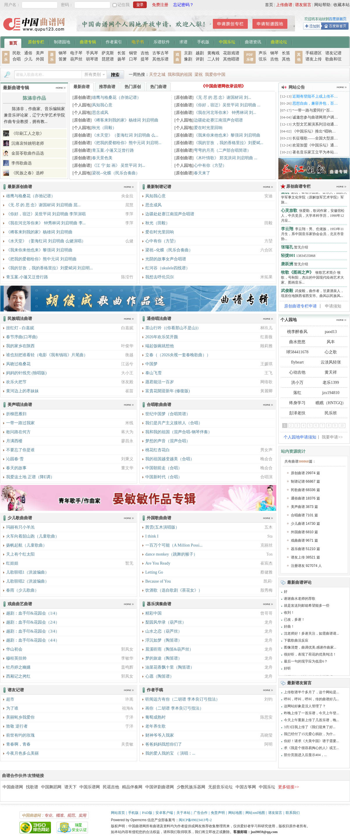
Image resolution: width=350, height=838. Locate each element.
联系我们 (293, 813)
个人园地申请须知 (300, 437)
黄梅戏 (213, 53)
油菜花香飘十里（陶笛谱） (169, 667)
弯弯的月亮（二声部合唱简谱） (222, 150)
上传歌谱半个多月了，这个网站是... (311, 692)
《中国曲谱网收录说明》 (223, 86)
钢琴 (63, 53)
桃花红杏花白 (157, 450)
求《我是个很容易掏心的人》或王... (311, 748)
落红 (297, 393)
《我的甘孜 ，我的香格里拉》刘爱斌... (228, 143)
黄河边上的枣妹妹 (22, 391)
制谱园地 (62, 41)
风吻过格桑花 (18, 364)
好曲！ (289, 626)
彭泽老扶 (297, 413)
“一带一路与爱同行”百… (313, 110)
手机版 (203, 41)
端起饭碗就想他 (159, 346)
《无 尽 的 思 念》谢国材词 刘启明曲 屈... (43, 205)
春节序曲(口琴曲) (21, 337)
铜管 (133, 53)
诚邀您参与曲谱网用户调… (315, 117)
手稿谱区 (313, 53)
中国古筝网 (246, 787)
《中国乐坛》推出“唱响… (314, 131)
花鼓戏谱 (231, 53)
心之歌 (331, 352)
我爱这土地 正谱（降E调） (30, 477)
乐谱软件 (161, 41)
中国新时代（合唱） (163, 477)
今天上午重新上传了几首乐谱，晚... (311, 720)
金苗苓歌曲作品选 (27, 153)
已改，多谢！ (294, 619)
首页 (269, 5)
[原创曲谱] (82, 97)
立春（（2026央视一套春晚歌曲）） (178, 355)
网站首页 (118, 813)
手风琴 (92, 53)
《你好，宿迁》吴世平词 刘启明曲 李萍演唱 (46, 214)
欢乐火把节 (16, 382)
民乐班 (331, 413)
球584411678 (297, 352)
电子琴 (76, 53)
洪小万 (297, 382)
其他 (286, 59)
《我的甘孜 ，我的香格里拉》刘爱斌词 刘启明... (49, 268)
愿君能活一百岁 (159, 382)
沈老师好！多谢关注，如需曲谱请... (311, 633)
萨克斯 (108, 53)
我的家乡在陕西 (20, 346)
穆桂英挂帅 (16, 658)
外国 (40, 59)
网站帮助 (322, 5)
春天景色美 (102, 158)
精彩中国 (153, 613)
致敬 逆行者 (17, 726)
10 (342, 425)
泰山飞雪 (153, 373)
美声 (40, 53)
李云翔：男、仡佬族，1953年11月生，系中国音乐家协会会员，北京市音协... (312, 236)
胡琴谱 (92, 59)
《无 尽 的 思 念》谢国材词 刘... (222, 97)
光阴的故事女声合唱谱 (165, 259)
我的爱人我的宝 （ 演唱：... (170, 753)
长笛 (121, 53)
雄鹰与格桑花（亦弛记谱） (116, 97)
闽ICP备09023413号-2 (195, 820)
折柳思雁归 (16, 414)
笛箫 (63, 59)
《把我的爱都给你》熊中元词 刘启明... (126, 143)
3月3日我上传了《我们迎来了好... (309, 727)
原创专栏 (36, 41)
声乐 (263, 53)
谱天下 (70, 787)
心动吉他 (297, 372)
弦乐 (263, 59)
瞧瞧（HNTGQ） (331, 403)
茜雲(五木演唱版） (162, 527)
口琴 (133, 59)
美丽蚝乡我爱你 (20, 717)
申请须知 (333, 306)
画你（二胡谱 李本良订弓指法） (174, 708)
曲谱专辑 (88, 41)
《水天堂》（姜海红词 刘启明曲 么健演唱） (46, 241)
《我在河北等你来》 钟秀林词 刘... (225, 112)
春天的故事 (16, 468)
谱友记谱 (333, 53)
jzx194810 (330, 393)
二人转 (213, 59)
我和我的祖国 (180, 74)
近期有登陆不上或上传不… (315, 96)
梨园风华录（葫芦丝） (165, 622)
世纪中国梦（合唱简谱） (167, 414)
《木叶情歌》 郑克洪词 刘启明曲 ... (225, 158)
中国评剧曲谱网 (159, 787)
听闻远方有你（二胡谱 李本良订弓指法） (182, 699)
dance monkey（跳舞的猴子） (171, 554)
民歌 (17, 53)
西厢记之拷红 (18, 676)
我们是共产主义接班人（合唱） (173, 423)
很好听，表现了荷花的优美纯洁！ (310, 654)
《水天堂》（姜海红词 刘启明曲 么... (125, 135)
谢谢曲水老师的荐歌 (299, 599)
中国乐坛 (227, 41)
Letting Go (154, 572)
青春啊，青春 (18, 744)
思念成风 (100, 112)
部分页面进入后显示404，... (305, 755)
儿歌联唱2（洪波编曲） (27, 581)
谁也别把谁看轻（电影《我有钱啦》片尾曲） (47, 355)
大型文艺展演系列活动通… (315, 124)
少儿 (28, 59)
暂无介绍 (294, 250)
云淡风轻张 (331, 362)
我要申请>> (332, 437)
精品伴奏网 (132, 787)
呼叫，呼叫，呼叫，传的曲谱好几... (311, 699)
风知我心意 (102, 105)
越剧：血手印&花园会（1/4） (32, 613)
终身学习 (297, 403)
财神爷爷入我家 (159, 735)
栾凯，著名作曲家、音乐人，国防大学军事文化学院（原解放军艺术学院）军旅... (314, 200)
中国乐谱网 (89, 787)
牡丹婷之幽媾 (18, 667)
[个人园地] (82, 105)
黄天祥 (331, 372)
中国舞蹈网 (51, 787)
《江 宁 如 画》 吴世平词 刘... (118, 165)
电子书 (138, 41)
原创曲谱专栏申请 (300, 306)
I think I (151, 536)
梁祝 (199, 74)
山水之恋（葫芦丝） (163, 631)
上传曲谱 (284, 5)
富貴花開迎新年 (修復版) (167, 391)
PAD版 (147, 813)
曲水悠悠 (297, 342)
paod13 (331, 332)
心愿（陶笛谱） (159, 676)
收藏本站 (341, 5)
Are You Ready (157, 563)
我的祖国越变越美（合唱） (169, 459)
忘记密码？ (183, 5)
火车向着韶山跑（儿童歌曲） (32, 536)
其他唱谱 (231, 59)
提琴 (145, 59)
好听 (287, 668)
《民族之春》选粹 (27, 173)
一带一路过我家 (20, 423)
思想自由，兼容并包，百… (315, 103)
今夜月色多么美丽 (22, 753)
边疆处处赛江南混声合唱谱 (218, 120)
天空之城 (157, 74)
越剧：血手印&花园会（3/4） (32, 631)
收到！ (289, 612)
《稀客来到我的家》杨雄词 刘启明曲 (125, 120)
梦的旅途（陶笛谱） (163, 658)
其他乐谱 (160, 59)
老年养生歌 (155, 726)
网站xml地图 (255, 813)
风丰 (331, 342)
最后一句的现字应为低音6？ (306, 661)
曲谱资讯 (253, 41)
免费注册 (160, 5)
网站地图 (235, 813)
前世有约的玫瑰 (20, 735)
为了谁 (12, 708)
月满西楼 (14, 441)
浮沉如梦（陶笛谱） (163, 640)
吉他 (145, 53)
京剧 (188, 53)
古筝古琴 (160, 53)
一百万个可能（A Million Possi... (173, 545)
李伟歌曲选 (21, 163)
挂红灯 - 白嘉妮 (20, 328)
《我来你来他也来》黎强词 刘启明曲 (227, 135)
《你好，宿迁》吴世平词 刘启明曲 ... (227, 105)
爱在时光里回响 (208, 128)
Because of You (158, 581)
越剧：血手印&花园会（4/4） (32, 640)
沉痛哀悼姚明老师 (27, 143)
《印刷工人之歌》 (27, 133)
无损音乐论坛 (220, 787)
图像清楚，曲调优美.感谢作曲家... (310, 647)
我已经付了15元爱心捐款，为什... (309, 734)
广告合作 (201, 813)
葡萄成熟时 (155, 717)
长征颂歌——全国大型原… (315, 138)
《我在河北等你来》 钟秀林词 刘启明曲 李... (46, 223)
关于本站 (183, 813)
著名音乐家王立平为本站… (315, 152)
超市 (10, 699)
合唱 (17, 59)
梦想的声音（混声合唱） (167, 441)
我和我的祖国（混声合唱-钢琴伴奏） (178, 432)
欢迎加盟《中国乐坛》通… (315, 145)
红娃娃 (12, 563)
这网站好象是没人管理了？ (305, 706)
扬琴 (121, 59)
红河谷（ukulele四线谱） (167, 268)
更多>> (61, 88)
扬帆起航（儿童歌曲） (26, 545)
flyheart (297, 362)
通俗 (28, 53)
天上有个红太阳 (20, 554)
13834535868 (298, 258)
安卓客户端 (164, 813)
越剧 (200, 53)
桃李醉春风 (297, 332)
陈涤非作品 (34, 98)
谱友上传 (313, 59)
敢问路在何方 (18, 432)
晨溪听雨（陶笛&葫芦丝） (169, 649)
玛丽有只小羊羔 (20, 527)
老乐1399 (331, 382)
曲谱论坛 (279, 41)
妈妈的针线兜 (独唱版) (26, 373)
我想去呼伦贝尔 (159, 277)
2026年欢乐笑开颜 (161, 337)
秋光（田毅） (104, 128)
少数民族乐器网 (191, 787)
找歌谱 (32, 787)
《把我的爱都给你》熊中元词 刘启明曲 (41, 259)
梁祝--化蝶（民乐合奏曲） (115, 173)
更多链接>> (288, 787)
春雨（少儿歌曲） (22, 590)
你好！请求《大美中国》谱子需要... (311, 741)
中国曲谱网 (13, 787)
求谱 (183, 41)
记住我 (123, 5)
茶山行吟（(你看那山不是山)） (173, 328)
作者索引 (114, 41)
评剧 (200, 59)
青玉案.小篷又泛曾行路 (113, 150)
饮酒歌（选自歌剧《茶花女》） (173, 590)
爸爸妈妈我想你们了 (163, 744)
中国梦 (151, 364)
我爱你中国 (215, 74)
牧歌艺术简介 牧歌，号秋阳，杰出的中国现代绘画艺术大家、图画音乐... (312, 280)
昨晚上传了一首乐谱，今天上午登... (311, 713)
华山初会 (14, 649)
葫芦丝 (76, 59)
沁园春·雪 (15, 459)
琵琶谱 (108, 59)
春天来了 (202, 173)
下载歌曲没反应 (296, 640)
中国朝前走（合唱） (163, 468)
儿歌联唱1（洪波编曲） (27, 572)
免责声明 (218, 813)
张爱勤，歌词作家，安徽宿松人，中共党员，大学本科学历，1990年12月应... (312, 218)
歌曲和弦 (333, 59)
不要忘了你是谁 (20, 450)
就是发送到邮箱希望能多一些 (306, 606)
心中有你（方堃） (210, 165)
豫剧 (188, 59)
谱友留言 (303, 5)
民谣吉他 (111, 787)
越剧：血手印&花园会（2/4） (32, 622)
